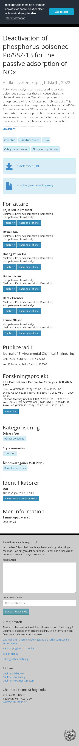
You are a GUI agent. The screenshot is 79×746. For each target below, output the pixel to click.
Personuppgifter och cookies (19, 648)
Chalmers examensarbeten (18, 680)
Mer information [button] (15, 18)
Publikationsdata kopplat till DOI (21, 498)
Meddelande (9, 560)
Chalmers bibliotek (13, 673)
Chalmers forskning (14, 677)
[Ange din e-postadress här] (39, 603)
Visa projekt (11, 411)
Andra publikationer (29, 222)
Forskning (10, 222)
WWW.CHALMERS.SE (15, 702)
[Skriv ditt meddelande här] (39, 577)
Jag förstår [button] (61, 11)
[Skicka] (16, 612)
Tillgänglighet (10, 653)
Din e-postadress (12, 597)
